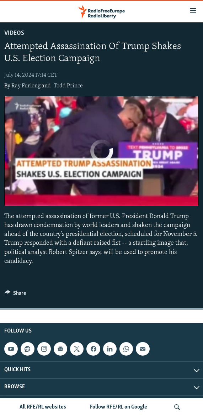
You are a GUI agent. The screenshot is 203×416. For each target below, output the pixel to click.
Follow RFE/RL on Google (118, 407)
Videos (14, 33)
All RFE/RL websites (43, 407)
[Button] (15, 295)
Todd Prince (68, 86)
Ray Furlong (26, 86)
